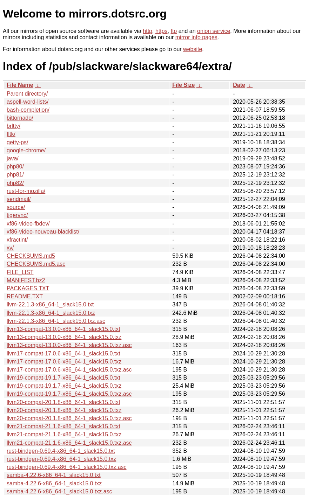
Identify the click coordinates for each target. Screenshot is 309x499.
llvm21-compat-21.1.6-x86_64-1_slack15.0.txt (63, 426)
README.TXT (25, 296)
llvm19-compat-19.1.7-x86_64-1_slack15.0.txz (64, 386)
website (192, 49)
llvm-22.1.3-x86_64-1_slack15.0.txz (51, 313)
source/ (16, 207)
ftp (173, 31)
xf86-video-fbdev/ (28, 224)
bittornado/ (20, 118)
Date (239, 85)
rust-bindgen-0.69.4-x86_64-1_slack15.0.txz (61, 459)
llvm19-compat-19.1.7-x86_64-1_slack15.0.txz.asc (69, 394)
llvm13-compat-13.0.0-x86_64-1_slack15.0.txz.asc (69, 345)
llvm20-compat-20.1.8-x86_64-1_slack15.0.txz (64, 410)
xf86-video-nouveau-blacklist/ (43, 232)
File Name (20, 85)
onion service (213, 31)
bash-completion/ (28, 110)
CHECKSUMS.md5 (31, 256)
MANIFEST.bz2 (26, 280)
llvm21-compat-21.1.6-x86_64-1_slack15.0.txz (64, 434)
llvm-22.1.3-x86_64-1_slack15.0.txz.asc (56, 321)
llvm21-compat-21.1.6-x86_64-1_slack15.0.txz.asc (69, 443)
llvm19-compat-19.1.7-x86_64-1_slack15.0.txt (63, 378)
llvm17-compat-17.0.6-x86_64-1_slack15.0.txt (63, 353)
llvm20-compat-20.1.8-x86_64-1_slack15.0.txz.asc (69, 418)
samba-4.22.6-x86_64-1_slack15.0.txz (54, 483)
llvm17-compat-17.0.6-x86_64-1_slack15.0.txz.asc (69, 370)
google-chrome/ (26, 150)
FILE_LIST (20, 272)
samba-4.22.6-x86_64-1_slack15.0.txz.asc (59, 491)
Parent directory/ (27, 94)
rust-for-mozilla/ (26, 191)
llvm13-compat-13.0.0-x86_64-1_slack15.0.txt (63, 329)
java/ (13, 158)
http (147, 31)
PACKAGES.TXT (28, 288)
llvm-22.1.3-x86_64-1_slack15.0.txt (50, 304)
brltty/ (13, 126)
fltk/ (11, 134)
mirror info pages (196, 37)
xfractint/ (17, 240)
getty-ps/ (17, 142)
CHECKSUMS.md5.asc (36, 264)
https (161, 31)
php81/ (15, 175)
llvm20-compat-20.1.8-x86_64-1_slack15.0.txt (63, 402)
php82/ (15, 183)
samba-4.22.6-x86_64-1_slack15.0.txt (54, 475)
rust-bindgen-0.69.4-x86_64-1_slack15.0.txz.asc (67, 467)
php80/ (15, 166)
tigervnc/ (17, 215)
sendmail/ (19, 199)
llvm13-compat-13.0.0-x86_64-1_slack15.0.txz (64, 337)
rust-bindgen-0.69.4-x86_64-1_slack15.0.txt (61, 451)
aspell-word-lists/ (27, 102)
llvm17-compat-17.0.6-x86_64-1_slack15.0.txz (64, 362)
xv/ (10, 248)
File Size (183, 85)
